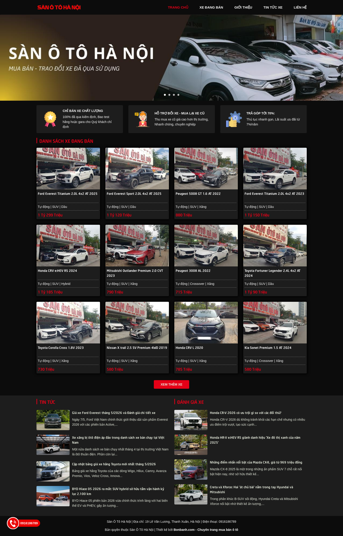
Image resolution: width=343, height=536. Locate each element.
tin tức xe (273, 7)
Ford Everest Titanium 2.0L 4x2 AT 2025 (68, 193)
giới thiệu (243, 7)
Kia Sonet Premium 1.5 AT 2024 (268, 348)
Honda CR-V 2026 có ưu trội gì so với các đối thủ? (245, 413)
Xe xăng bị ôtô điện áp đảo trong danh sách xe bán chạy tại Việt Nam (118, 440)
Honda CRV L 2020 (189, 348)
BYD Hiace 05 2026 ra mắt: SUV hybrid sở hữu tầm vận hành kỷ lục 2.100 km (118, 491)
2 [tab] (169, 95)
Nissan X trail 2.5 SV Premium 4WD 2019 (137, 348)
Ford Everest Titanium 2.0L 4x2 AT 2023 (274, 193)
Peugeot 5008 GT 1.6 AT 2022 (198, 193)
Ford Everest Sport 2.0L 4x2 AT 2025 (134, 193)
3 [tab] (174, 95)
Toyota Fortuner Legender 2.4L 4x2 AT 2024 (272, 273)
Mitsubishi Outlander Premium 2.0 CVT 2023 (135, 273)
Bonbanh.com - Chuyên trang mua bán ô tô (206, 530)
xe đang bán (211, 7)
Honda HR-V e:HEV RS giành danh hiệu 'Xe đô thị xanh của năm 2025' (255, 440)
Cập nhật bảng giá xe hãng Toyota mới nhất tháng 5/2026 (114, 464)
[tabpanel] (171, 58)
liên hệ (300, 7)
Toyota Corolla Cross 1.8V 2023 (61, 348)
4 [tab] (178, 95)
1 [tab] (165, 95)
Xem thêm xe (171, 385)
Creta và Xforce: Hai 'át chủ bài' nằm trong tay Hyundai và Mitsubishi (251, 490)
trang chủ (178, 7)
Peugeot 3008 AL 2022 (193, 270)
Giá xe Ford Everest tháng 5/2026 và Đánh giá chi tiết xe (113, 413)
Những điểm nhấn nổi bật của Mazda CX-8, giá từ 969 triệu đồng (256, 462)
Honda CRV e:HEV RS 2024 (57, 270)
